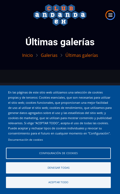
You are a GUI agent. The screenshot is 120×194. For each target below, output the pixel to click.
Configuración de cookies (58, 153)
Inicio (27, 55)
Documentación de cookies (25, 139)
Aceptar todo (58, 182)
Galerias (49, 55)
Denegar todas (58, 167)
